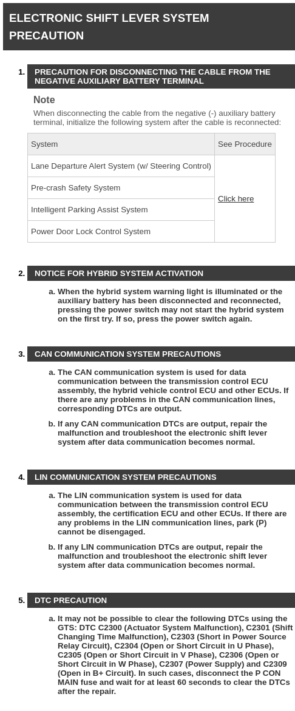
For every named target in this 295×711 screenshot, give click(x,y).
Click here (236, 198)
